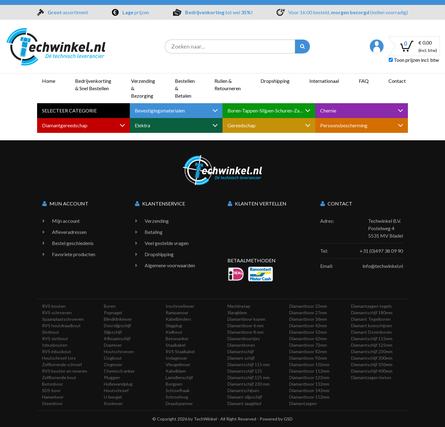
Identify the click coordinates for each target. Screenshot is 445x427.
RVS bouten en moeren (64, 371)
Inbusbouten (54, 345)
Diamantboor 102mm (309, 364)
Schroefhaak (178, 390)
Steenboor (52, 403)
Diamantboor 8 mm (245, 332)
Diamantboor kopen (246, 319)
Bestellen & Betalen (185, 88)
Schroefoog (177, 397)
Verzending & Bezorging (143, 88)
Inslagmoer (176, 358)
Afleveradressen (69, 232)
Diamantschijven (243, 390)
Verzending (157, 221)
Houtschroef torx (59, 358)
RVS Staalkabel (180, 351)
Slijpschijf (113, 332)
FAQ (364, 81)
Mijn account (66, 221)
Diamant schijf (241, 358)
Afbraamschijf (117, 338)
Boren (110, 306)
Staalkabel (175, 345)
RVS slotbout (55, 338)
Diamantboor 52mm (308, 332)
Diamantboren (241, 345)
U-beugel (113, 397)
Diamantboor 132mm (309, 384)
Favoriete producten (73, 254)
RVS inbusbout (56, 351)
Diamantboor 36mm (308, 319)
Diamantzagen (303, 403)
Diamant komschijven (371, 325)
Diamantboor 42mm (308, 325)
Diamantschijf (240, 351)
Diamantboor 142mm (309, 390)
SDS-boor (51, 390)
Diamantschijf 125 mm (248, 377)
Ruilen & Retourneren (227, 84)
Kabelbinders (178, 319)
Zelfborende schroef (62, 364)
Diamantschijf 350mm (371, 364)
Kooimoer (113, 403)
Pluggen (112, 377)
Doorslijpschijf (117, 325)
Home (48, 81)
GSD (288, 418)
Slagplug (174, 325)
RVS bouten (54, 306)
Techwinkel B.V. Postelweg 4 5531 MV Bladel (385, 228)
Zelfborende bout (59, 377)
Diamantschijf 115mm (371, 338)
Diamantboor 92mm (308, 358)
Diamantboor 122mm (309, 377)
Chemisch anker (119, 371)
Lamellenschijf (179, 377)
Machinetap (238, 306)
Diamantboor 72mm (308, 345)
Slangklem (237, 312)
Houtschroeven (119, 351)
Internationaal (324, 81)
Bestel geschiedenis (73, 243)
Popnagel (113, 312)
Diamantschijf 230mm (371, 351)
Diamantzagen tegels (371, 306)
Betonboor (52, 384)
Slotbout (50, 332)
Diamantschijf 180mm (371, 312)
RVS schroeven (57, 312)
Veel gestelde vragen (167, 243)
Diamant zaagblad (244, 403)
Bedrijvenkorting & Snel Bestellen (93, 84)
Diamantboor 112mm (309, 371)
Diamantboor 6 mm (245, 325)
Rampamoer (177, 312)
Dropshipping (275, 81)
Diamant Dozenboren (371, 332)
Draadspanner (179, 403)
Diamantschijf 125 (244, 371)
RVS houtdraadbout (61, 325)
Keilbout (174, 332)
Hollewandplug (118, 384)
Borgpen (174, 384)
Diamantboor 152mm (309, 397)
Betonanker (177, 338)
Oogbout (113, 358)
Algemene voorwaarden (170, 265)
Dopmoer (113, 345)
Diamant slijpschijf (244, 397)
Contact (397, 81)
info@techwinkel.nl (382, 266)
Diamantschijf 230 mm (248, 384)
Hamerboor (53, 397)
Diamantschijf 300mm (371, 358)
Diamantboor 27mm (308, 312)
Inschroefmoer (180, 306)
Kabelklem (176, 371)
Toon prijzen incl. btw (414, 60)
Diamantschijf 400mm (371, 371)
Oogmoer (113, 364)
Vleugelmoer (178, 364)
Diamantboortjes (243, 338)
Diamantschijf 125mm (371, 345)
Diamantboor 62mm (308, 338)
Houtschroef (116, 390)
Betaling (154, 232)
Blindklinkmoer (118, 319)
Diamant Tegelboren (371, 319)
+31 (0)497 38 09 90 (381, 251)
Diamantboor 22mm (308, 306)
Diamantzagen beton (371, 377)
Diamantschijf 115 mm (248, 364)
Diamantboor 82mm (308, 351)
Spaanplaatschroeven (63, 319)
